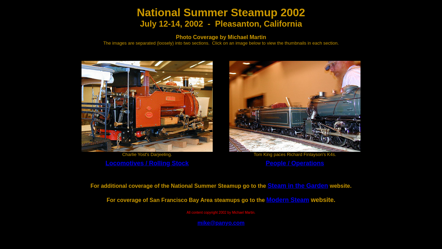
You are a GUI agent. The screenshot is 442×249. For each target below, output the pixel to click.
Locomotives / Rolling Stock (147, 163)
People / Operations (295, 163)
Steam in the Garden (298, 185)
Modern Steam (287, 199)
